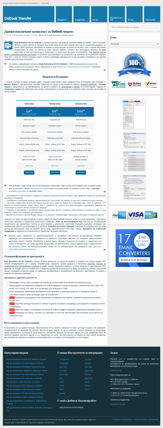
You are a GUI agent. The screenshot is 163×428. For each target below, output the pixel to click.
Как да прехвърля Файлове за (24, 377)
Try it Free (27, 165)
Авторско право (153, 417)
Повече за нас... (116, 369)
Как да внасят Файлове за (23, 380)
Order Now (27, 172)
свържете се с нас (38, 187)
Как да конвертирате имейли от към (27, 369)
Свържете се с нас (117, 403)
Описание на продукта (67, 67)
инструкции (85, 67)
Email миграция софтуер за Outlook (24, 35)
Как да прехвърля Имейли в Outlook (26, 358)
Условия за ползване (140, 417)
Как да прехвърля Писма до (25, 362)
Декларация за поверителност (122, 417)
